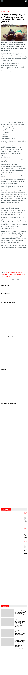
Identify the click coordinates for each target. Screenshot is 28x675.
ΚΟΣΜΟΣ (4, 639)
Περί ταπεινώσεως (5, 285)
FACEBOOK (4, 652)
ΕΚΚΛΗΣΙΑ (19, 272)
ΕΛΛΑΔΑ (4, 636)
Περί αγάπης (4, 319)
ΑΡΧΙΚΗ (3, 11)
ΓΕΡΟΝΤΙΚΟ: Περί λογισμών (7, 310)
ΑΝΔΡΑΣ (7, 272)
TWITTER (4, 655)
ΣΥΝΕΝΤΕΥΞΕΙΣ (5, 643)
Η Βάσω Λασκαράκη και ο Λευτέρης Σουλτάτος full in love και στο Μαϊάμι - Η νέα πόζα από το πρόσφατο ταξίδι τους (20, 548)
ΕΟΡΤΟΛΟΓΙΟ (5, 641)
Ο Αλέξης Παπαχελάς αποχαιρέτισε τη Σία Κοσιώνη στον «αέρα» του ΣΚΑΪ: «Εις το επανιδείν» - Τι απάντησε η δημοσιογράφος (20, 568)
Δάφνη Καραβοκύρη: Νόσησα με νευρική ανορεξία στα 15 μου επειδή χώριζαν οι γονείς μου (19, 558)
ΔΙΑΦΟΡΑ (25, 438)
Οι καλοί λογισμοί (5, 293)
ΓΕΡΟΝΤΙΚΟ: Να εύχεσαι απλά (8, 302)
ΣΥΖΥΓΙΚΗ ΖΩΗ (6, 276)
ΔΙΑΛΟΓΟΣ (9, 11)
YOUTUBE (4, 658)
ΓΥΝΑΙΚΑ (13, 272)
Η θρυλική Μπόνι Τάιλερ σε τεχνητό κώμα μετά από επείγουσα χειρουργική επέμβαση (20, 537)
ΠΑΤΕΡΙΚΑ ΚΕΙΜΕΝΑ (19, 274)
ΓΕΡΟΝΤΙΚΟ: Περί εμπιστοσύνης (9, 328)
